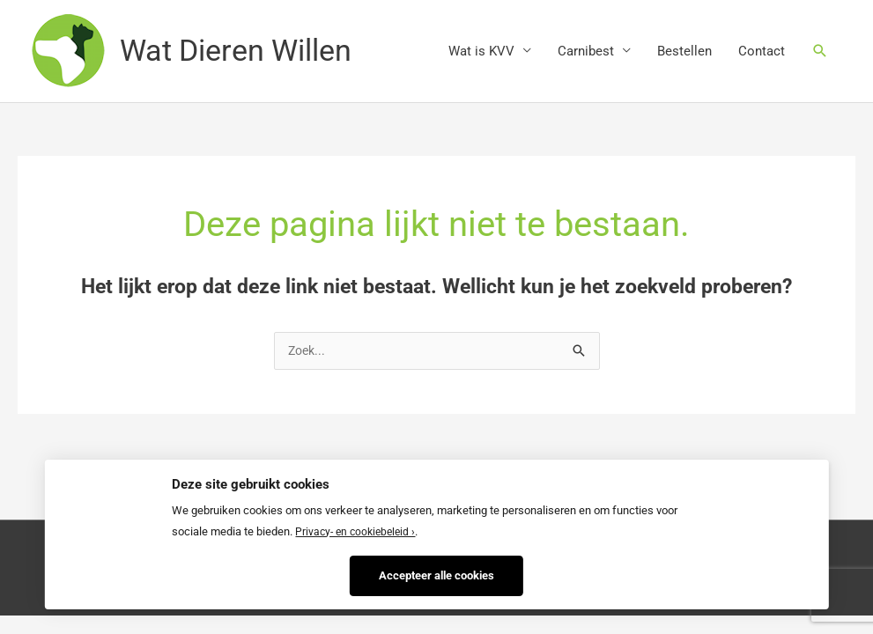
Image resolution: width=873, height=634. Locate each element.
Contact (761, 52)
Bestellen (684, 52)
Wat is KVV (481, 52)
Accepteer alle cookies (436, 572)
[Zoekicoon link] (820, 52)
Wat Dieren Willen (242, 51)
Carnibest (586, 52)
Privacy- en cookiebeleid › (358, 529)
